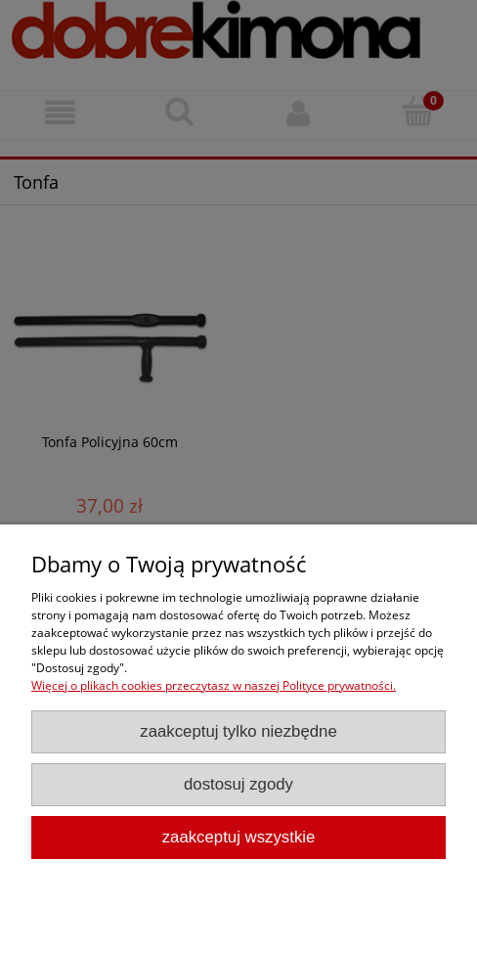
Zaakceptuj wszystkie (239, 837)
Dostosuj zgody (238, 784)
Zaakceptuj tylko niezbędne (238, 731)
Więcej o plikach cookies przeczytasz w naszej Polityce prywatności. (213, 685)
